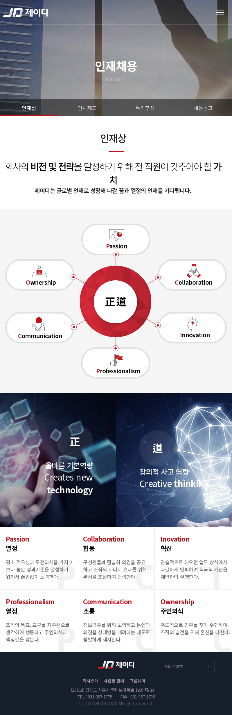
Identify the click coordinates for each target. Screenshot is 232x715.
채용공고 (203, 108)
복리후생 (144, 108)
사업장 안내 (114, 681)
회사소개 (90, 681)
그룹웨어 (137, 681)
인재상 (29, 108)
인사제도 (87, 108)
